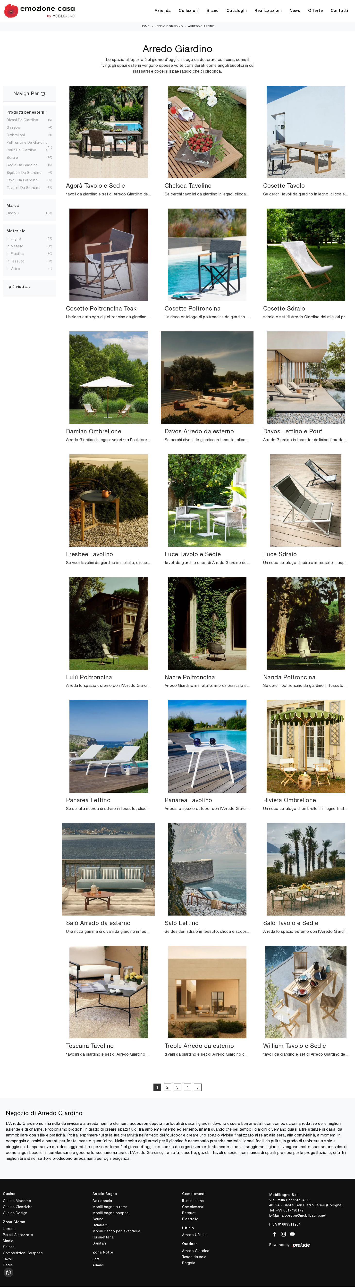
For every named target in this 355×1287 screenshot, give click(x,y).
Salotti (9, 1247)
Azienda (163, 11)
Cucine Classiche (17, 1207)
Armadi (98, 1265)
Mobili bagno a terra (110, 1207)
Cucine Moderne (17, 1201)
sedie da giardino (26, 165)
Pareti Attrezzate (18, 1235)
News (295, 11)
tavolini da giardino (27, 188)
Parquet (189, 1213)
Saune (98, 1219)
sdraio (16, 158)
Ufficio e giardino (169, 26)
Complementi (193, 1207)
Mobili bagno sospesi (111, 1213)
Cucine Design (15, 1213)
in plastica (19, 254)
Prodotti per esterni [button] (26, 112)
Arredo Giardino (201, 26)
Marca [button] (13, 206)
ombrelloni (20, 135)
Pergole (188, 1263)
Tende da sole (194, 1257)
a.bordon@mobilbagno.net (304, 1216)
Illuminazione (193, 1201)
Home (145, 26)
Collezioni (189, 11)
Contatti (339, 11)
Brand (213, 11)
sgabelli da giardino (28, 173)
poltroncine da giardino (29, 143)
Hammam (100, 1225)
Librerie (9, 1229)
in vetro (17, 269)
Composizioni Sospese (23, 1253)
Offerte (315, 11)
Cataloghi (237, 11)
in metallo (19, 246)
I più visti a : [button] (18, 287)
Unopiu (16, 213)
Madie (8, 1241)
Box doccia (102, 1201)
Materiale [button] (16, 231)
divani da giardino (26, 120)
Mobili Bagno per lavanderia (116, 1231)
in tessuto (19, 261)
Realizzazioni (268, 11)
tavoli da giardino (26, 180)
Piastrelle (190, 1219)
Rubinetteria (103, 1237)
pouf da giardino (25, 150)
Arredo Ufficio (194, 1235)
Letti (97, 1259)
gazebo (17, 128)
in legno (18, 239)
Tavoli (8, 1259)
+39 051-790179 (290, 1210)
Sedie (8, 1265)
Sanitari (99, 1243)
